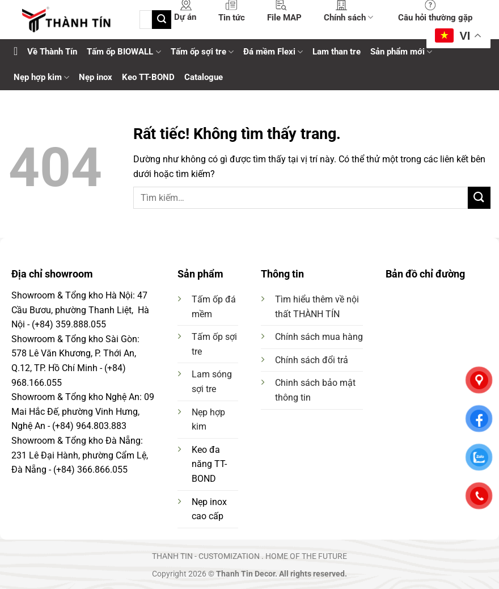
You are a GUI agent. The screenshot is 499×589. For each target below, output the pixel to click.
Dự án (185, 17)
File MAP (284, 17)
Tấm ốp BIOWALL (123, 52)
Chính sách (348, 17)
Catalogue (203, 77)
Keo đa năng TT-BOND (209, 464)
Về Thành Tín (52, 52)
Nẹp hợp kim (41, 77)
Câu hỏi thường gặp (435, 17)
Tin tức (231, 17)
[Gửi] (161, 20)
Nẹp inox (95, 77)
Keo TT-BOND (148, 77)
